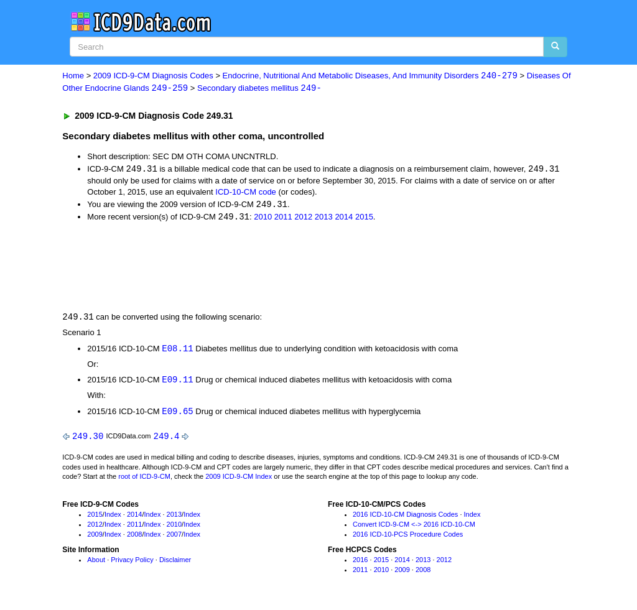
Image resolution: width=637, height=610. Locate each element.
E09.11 (177, 382)
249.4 (167, 439)
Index (113, 518)
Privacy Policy (132, 563)
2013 (324, 218)
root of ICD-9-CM (144, 480)
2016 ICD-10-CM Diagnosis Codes (405, 518)
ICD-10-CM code (245, 193)
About (96, 563)
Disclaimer (175, 563)
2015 (364, 218)
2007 (174, 537)
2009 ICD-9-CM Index (238, 480)
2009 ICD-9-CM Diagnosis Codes (153, 76)
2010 (263, 218)
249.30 (87, 439)
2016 (360, 563)
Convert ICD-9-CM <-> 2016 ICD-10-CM (414, 528)
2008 (134, 537)
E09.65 (177, 414)
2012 (303, 218)
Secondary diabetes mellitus (259, 88)
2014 (344, 218)
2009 (94, 537)
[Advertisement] (284, 267)
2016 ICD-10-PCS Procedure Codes (408, 537)
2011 (283, 218)
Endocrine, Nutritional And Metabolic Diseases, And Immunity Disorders (370, 76)
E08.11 (177, 350)
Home (73, 76)
